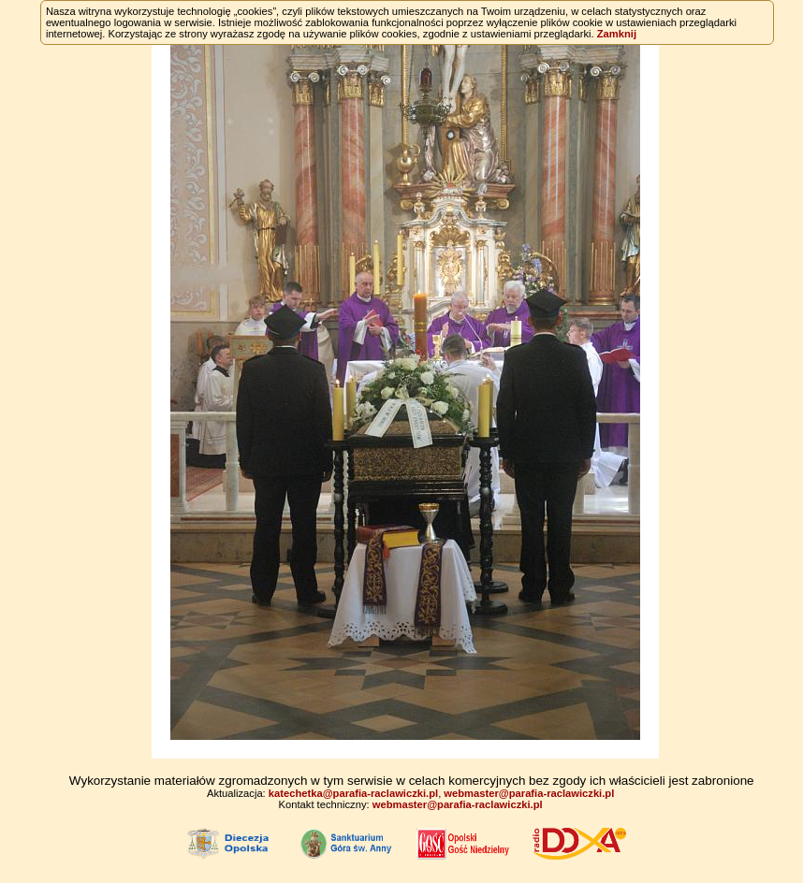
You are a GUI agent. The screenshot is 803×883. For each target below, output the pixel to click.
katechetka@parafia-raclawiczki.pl (353, 793)
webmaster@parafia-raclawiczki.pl (529, 793)
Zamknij (616, 33)
